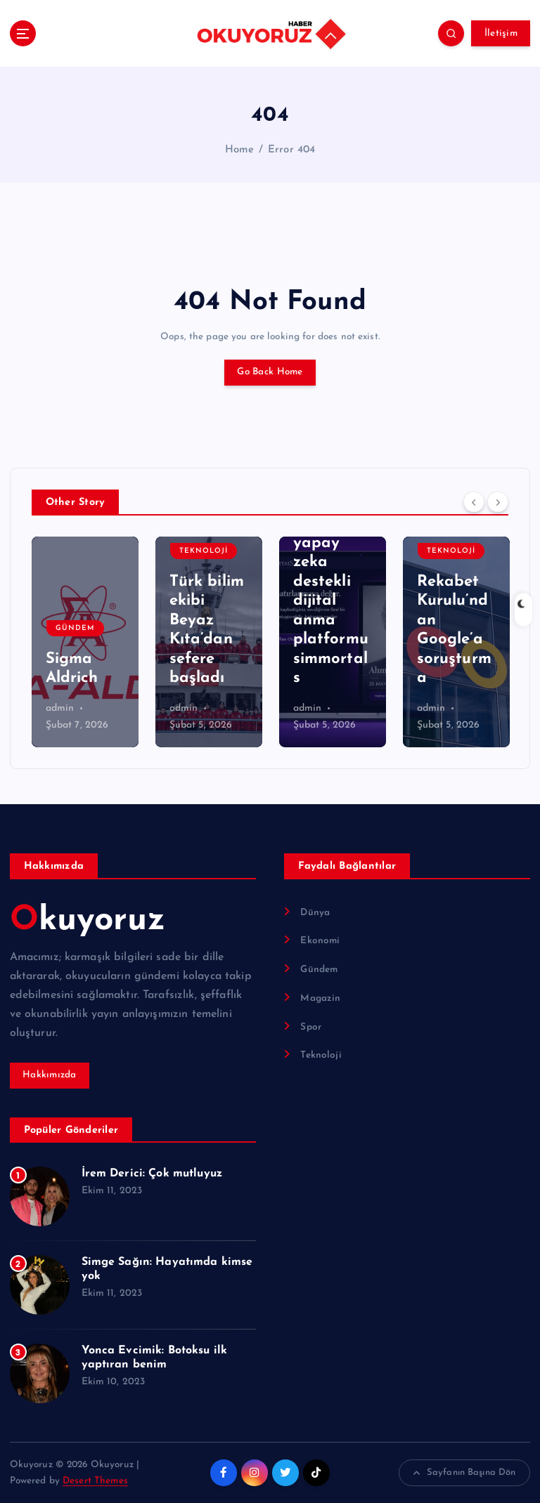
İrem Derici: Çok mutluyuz (152, 1173)
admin (60, 708)
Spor (310, 1027)
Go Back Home (269, 371)
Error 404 (291, 150)
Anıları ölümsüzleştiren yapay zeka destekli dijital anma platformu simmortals (330, 581)
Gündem (75, 628)
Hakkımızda (49, 1074)
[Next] (497, 501)
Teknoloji (203, 551)
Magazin (320, 998)
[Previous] (473, 501)
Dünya (315, 912)
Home (240, 150)
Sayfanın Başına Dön (464, 1473)
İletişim (501, 33)
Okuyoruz (87, 921)
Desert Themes (95, 1480)
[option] (85, 642)
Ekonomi (320, 940)
